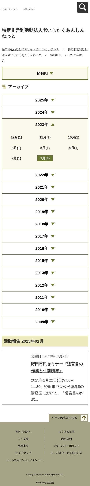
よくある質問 (66, 431)
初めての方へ (23, 431)
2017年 (41, 236)
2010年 (41, 309)
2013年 (41, 273)
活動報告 (55, 55)
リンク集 (23, 438)
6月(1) (16, 148)
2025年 (41, 100)
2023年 (41, 124)
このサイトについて (9, 9)
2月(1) (16, 158)
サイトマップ (23, 452)
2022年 (41, 175)
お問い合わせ (29, 9)
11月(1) (45, 137)
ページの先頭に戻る (64, 417)
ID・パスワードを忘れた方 (66, 452)
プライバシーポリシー (66, 445)
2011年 (41, 297)
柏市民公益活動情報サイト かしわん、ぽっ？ (30, 49)
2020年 (41, 199)
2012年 (41, 285)
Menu (42, 73)
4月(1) (73, 148)
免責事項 (23, 445)
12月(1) (16, 137)
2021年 (41, 187)
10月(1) (73, 137)
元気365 (50, 482)
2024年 (41, 112)
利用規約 (66, 438)
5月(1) (45, 148)
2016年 (41, 248)
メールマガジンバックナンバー (24, 460)
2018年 (41, 224)
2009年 (41, 322)
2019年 (41, 212)
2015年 (41, 260)
